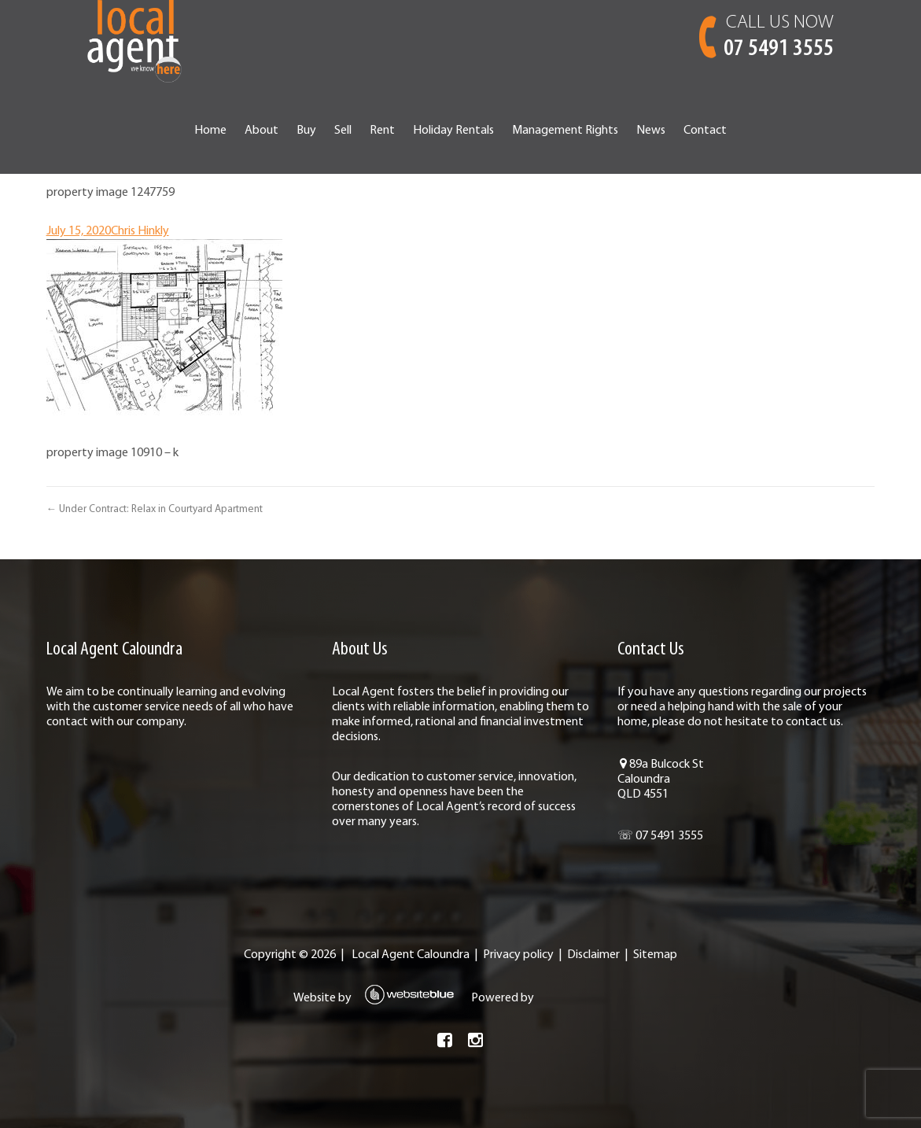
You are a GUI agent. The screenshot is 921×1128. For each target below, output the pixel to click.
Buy (306, 130)
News (650, 130)
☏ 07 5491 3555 (660, 836)
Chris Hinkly (140, 231)
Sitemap (655, 955)
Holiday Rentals (453, 130)
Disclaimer (593, 955)
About (261, 130)
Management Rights (565, 130)
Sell (343, 130)
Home (210, 130)
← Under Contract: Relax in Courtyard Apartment (154, 509)
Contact (705, 130)
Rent (382, 130)
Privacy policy (518, 955)
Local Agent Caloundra (411, 955)
